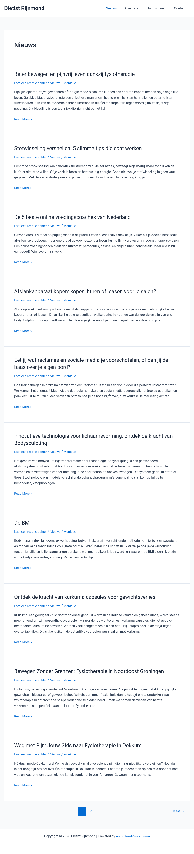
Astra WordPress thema (133, 836)
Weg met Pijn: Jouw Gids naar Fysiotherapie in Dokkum (80, 745)
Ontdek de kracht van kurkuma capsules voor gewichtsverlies (87, 597)
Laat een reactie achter (31, 83)
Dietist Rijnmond (24, 8)
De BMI (22, 522)
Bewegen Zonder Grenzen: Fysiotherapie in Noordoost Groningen (92, 671)
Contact (180, 8)
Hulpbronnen (158, 8)
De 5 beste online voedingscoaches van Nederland (74, 217)
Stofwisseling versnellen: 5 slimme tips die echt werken (80, 148)
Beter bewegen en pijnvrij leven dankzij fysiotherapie (76, 74)
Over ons (135, 8)
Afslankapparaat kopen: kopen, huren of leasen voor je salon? (87, 291)
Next (179, 811)
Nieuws (117, 8)
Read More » (23, 119)
